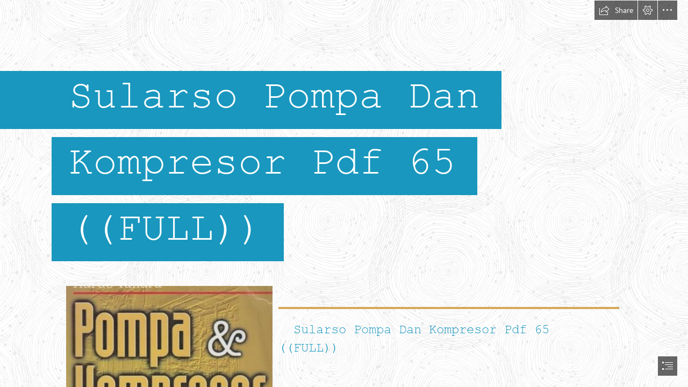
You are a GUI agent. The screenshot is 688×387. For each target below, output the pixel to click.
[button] (615, 10)
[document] (344, 193)
